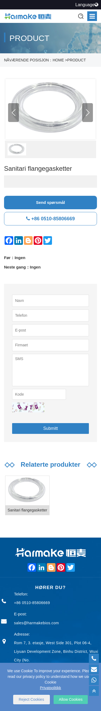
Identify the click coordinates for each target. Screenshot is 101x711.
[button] (87, 112)
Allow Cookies (71, 699)
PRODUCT (76, 60)
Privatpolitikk (50, 688)
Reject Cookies (31, 699)
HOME (58, 60)
